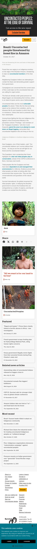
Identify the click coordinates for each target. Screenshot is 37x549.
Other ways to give (25, 483)
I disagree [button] (27, 541)
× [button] (35, 525)
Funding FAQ (23, 485)
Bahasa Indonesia (25, 512)
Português (22, 506)
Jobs (6, 479)
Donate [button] (26, 40)
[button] (18, 546)
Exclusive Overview (18, 32)
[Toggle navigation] (34, 40)
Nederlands (22, 503)
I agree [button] (9, 541)
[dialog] (18, 536)
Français (22, 499)
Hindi (20, 508)
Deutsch (21, 495)
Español (21, 497)
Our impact (8, 476)
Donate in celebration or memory (23, 479)
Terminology (9, 487)
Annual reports (9, 481)
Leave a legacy (24, 474)
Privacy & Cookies (11, 483)
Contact (7, 485)
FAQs (7, 490)
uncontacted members (17, 74)
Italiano (21, 501)
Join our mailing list (11, 495)
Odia (20, 510)
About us (8, 474)
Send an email (9, 497)
